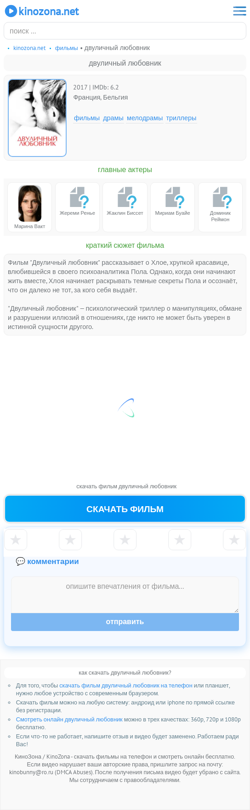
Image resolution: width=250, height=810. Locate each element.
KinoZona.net (41, 11)
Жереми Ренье (77, 200)
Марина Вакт (29, 207)
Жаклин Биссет (125, 200)
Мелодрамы (145, 117)
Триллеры (181, 117)
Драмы (113, 117)
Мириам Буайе (172, 200)
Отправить (125, 622)
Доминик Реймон (220, 204)
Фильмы (87, 117)
